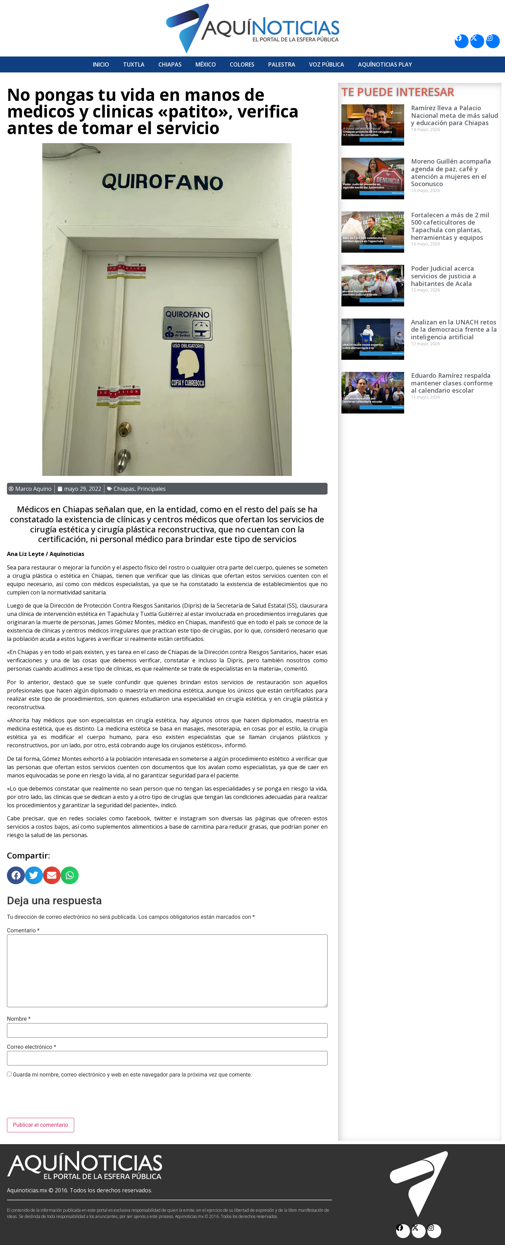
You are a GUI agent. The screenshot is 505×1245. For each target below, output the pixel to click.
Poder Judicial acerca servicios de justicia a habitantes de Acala (443, 275)
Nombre (19, 1019)
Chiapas (170, 64)
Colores (242, 64)
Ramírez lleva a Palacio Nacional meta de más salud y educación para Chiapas (454, 115)
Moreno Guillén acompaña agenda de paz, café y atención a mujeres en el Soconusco (451, 172)
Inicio (101, 64)
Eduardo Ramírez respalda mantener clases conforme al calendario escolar (452, 382)
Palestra (281, 64)
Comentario (23, 930)
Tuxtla (134, 64)
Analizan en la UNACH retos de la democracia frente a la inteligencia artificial (454, 329)
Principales (151, 489)
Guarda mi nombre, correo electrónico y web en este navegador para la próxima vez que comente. (132, 1075)
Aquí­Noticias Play (385, 64)
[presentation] (59, 1100)
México (205, 64)
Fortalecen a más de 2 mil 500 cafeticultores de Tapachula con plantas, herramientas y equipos (450, 226)
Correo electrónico (31, 1047)
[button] (16, 876)
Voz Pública (326, 64)
